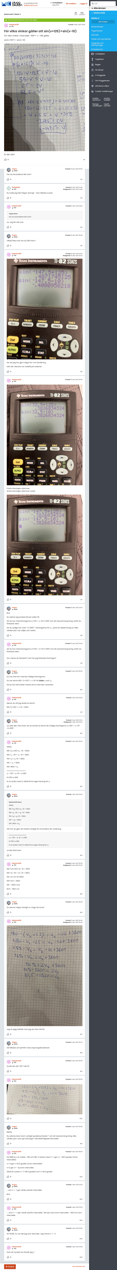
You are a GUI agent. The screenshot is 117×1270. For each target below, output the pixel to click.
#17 (81, 1034)
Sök (92, 4)
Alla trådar (103, 22)
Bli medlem (71, 4)
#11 (81, 712)
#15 (81, 894)
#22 (81, 1177)
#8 (81, 636)
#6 (81, 372)
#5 (81, 246)
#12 (81, 733)
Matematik (8, 14)
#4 (81, 227)
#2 (81, 179)
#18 (81, 1053)
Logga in (83, 4)
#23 (81, 1199)
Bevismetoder (97, 27)
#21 (81, 1144)
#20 (81, 1119)
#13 (81, 786)
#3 (81, 198)
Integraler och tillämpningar (97, 44)
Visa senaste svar (78, 1266)
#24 (81, 1220)
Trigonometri (96, 31)
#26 (81, 1257)
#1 (84, 160)
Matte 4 (18, 14)
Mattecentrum (31, 5)
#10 (81, 690)
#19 (81, 1071)
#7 (81, 600)
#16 (81, 912)
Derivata (95, 35)
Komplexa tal (97, 49)
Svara (11, 1266)
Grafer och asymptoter (101, 39)
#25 (81, 1239)
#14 (81, 855)
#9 (81, 663)
